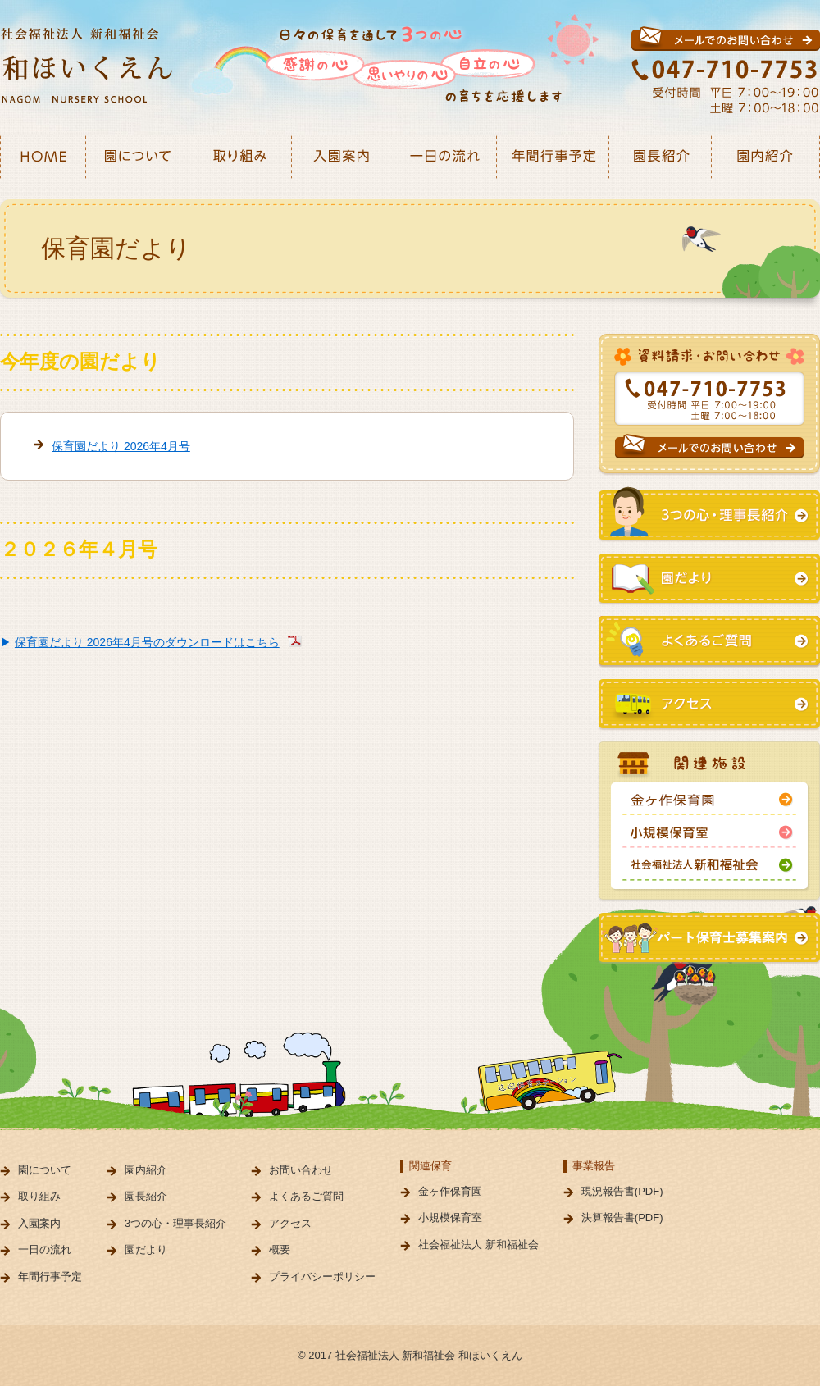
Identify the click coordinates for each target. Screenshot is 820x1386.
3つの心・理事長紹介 (175, 1223)
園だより (146, 1249)
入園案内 (39, 1223)
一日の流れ (44, 1249)
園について (44, 1170)
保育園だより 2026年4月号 (121, 446)
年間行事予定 (50, 1276)
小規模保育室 (450, 1217)
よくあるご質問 (306, 1196)
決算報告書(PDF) (622, 1217)
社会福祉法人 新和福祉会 (478, 1244)
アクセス (290, 1223)
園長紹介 (146, 1196)
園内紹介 (146, 1170)
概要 (279, 1249)
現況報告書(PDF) (622, 1191)
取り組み (39, 1196)
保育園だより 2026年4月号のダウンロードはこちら (147, 642)
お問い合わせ (301, 1170)
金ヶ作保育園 (450, 1191)
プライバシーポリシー (322, 1276)
